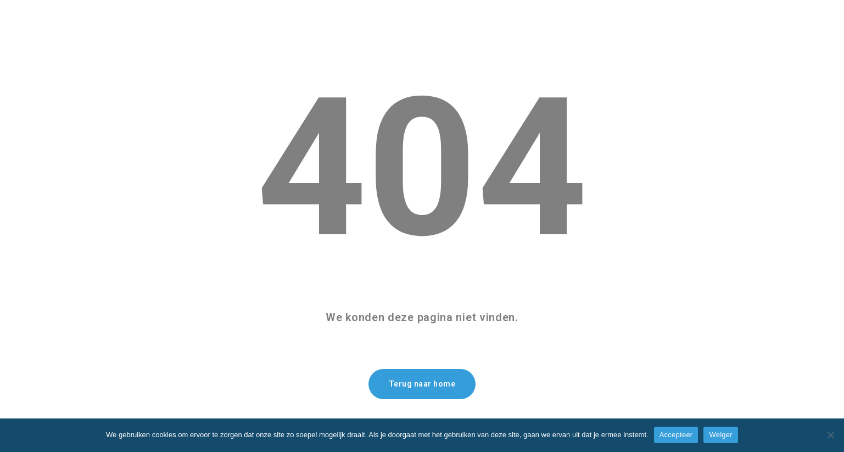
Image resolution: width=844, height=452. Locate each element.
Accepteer (676, 435)
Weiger (720, 435)
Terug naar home (422, 383)
